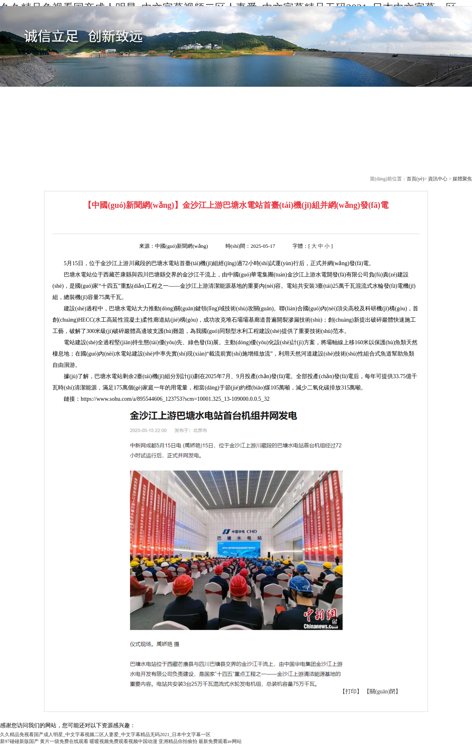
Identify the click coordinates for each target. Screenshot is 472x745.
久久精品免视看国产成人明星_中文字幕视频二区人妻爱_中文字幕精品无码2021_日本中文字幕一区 (105, 734)
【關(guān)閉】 (382, 691)
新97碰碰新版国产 (19, 741)
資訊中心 (438, 179)
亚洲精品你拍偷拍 (178, 741)
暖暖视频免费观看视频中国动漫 (123, 741)
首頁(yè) (415, 179)
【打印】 (351, 691)
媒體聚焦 (462, 179)
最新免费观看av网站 (220, 741)
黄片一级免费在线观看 (64, 741)
